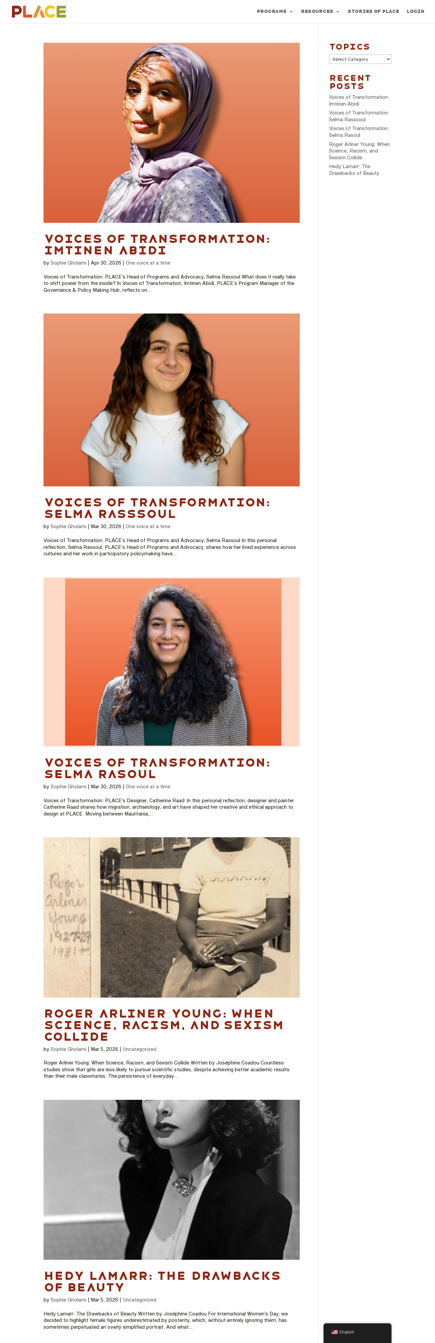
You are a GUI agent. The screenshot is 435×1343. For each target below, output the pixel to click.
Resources (317, 11)
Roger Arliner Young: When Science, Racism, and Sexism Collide (164, 1025)
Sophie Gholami (68, 263)
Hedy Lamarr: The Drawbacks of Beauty (162, 1281)
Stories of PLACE (373, 11)
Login (415, 11)
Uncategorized (139, 1049)
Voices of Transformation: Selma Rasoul (156, 768)
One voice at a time (148, 263)
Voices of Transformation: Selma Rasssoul (156, 508)
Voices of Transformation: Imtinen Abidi (156, 244)
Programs (271, 11)
